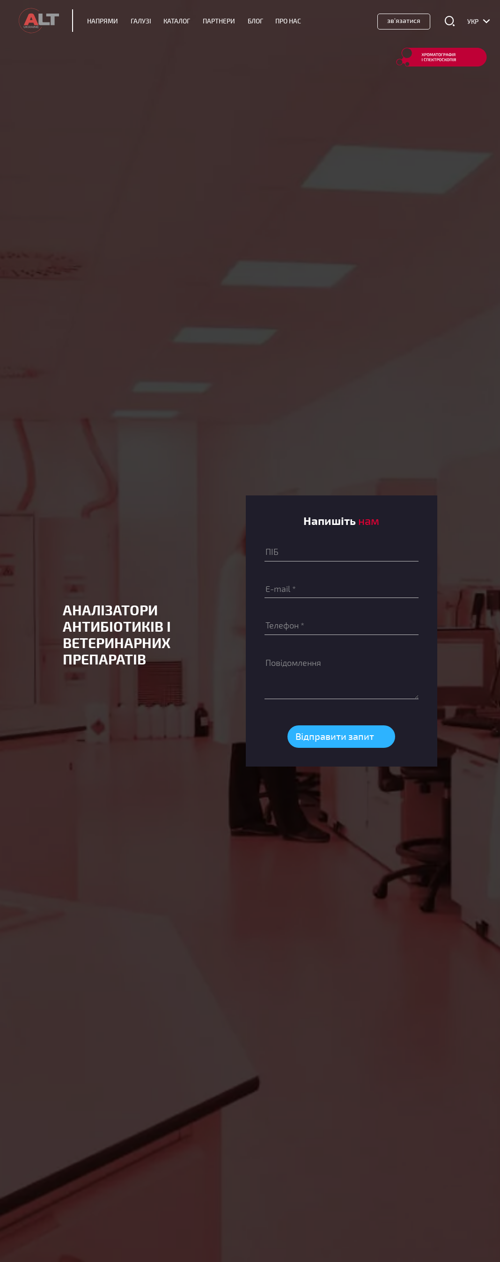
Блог (255, 21)
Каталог (176, 21)
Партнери (219, 21)
